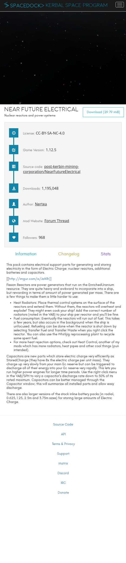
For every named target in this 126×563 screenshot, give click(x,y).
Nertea (41, 204)
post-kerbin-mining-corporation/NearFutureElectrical (51, 169)
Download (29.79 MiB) (103, 112)
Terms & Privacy (63, 444)
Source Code (63, 424)
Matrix (63, 463)
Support (63, 454)
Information (25, 253)
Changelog (68, 253)
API (63, 434)
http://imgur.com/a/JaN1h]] (30, 279)
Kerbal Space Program (77, 5)
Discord (63, 473)
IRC (63, 483)
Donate (63, 493)
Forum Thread (56, 220)
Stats (106, 253)
